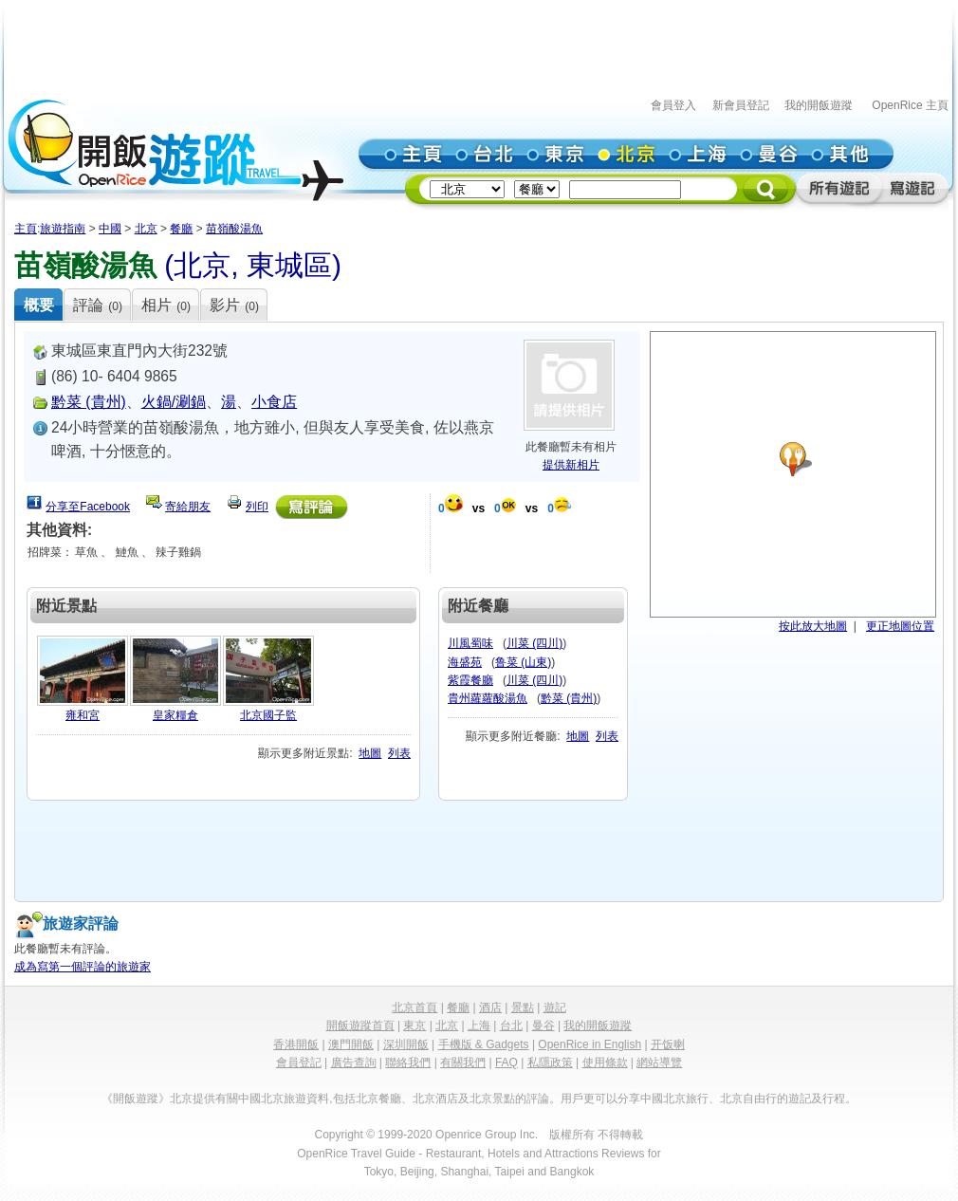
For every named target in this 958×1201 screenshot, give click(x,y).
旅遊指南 (62, 228)
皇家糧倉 (175, 715)
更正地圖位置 (900, 626)
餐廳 (181, 228)
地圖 (370, 753)
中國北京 (261, 1098)
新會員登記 (740, 105)
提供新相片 (571, 464)
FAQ (506, 1062)
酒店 (490, 1007)
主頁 (25, 228)
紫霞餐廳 (470, 680)
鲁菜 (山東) (523, 662)
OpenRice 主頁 (910, 105)
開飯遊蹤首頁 (360, 1025)
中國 (110, 228)
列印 (257, 506)
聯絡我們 (408, 1062)
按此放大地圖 (813, 626)
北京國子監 (268, 715)
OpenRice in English (589, 1044)
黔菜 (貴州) (88, 402)
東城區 (289, 265)
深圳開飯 (406, 1044)
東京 (414, 1025)
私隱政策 (550, 1062)
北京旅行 (686, 1098)
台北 (511, 1025)
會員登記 (299, 1062)
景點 (522, 1007)
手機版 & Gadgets (483, 1044)
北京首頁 (414, 1007)
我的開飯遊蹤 (818, 105)
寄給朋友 (188, 506)
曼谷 (543, 1025)
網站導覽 (659, 1062)
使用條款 (605, 1062)
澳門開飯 (351, 1044)
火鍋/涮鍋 (173, 402)
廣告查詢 (354, 1062)
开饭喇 (668, 1044)
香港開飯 (296, 1044)
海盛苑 (465, 662)
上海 (479, 1025)
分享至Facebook (88, 506)
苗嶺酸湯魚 (234, 228)
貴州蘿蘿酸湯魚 (487, 698)
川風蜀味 (470, 643)
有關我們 (463, 1062)
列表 (399, 753)
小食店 (274, 402)
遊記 (554, 1007)
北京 (146, 228)
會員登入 (673, 105)
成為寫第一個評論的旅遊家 (82, 966)
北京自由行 (748, 1098)
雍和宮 (82, 715)
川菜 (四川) (534, 643)
